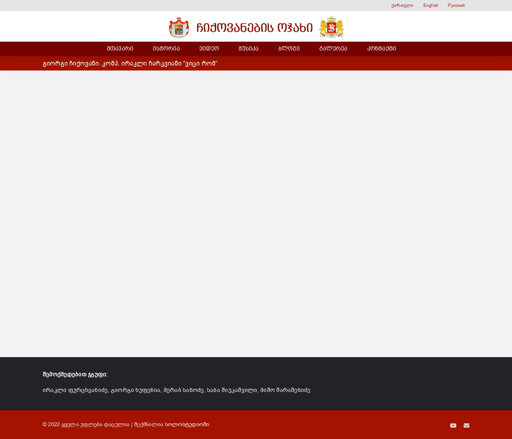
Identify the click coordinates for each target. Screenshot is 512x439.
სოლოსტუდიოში (187, 424)
